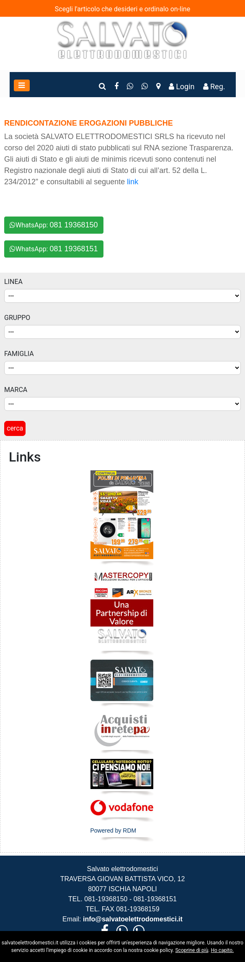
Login (182, 86)
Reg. (214, 86)
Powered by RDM (113, 830)
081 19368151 (73, 249)
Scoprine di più (191, 950)
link (132, 182)
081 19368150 (73, 225)
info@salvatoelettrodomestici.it (132, 919)
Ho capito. (222, 950)
